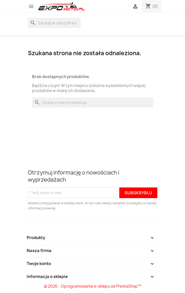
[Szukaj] (54, 23)
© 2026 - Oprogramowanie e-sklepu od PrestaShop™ (92, 286)
